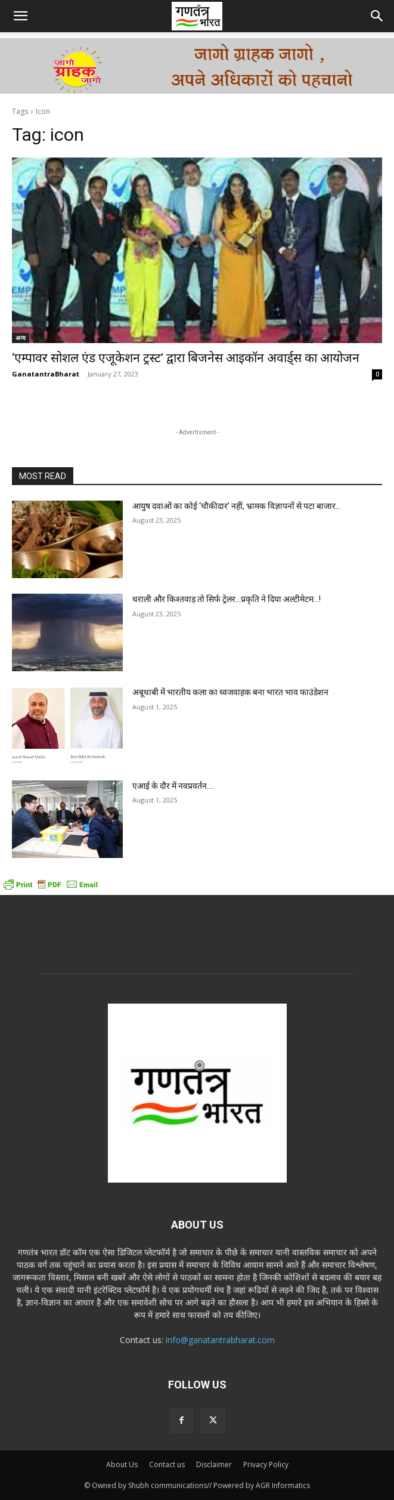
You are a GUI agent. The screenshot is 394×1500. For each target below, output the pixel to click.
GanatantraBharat (45, 373)
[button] (20, 16)
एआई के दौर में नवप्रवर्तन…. (173, 786)
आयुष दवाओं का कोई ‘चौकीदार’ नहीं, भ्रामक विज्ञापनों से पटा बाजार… (236, 506)
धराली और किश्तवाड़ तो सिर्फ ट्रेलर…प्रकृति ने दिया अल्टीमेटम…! (226, 599)
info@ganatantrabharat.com (220, 1339)
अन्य (20, 338)
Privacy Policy (265, 1464)
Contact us (167, 1464)
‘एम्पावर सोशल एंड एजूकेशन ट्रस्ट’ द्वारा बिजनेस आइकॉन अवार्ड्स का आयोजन (185, 358)
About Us (122, 1464)
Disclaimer (214, 1464)
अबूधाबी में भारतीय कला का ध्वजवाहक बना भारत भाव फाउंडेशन (230, 692)
